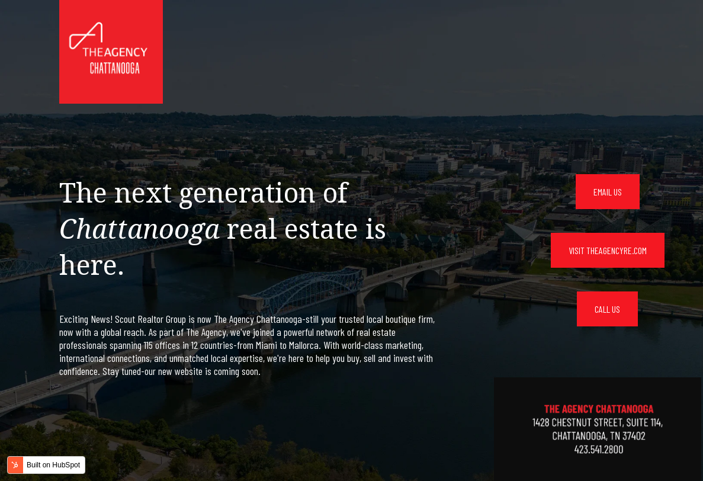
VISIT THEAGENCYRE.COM (608, 250)
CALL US (607, 309)
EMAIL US (607, 191)
